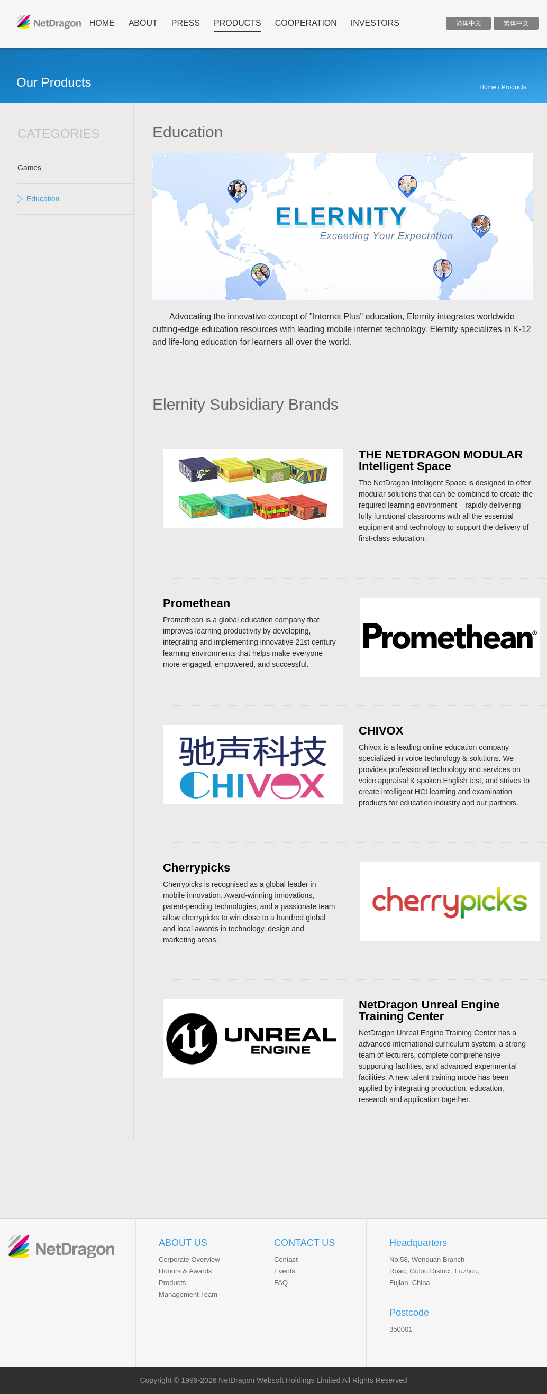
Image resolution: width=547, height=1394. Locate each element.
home (102, 23)
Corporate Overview (189, 1259)
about (143, 23)
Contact (286, 1259)
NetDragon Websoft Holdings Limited (279, 1380)
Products (172, 1283)
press (185, 23)
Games (29, 167)
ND (49, 22)
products (237, 23)
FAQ (281, 1283)
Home (487, 87)
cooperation (306, 23)
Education (42, 199)
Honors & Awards (185, 1271)
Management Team (188, 1294)
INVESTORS (375, 23)
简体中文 (468, 23)
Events (284, 1271)
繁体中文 (516, 23)
